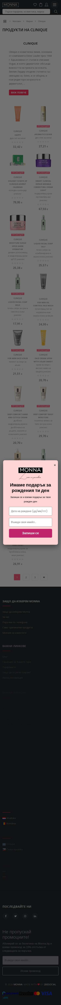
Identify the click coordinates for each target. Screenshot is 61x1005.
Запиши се (30, 533)
